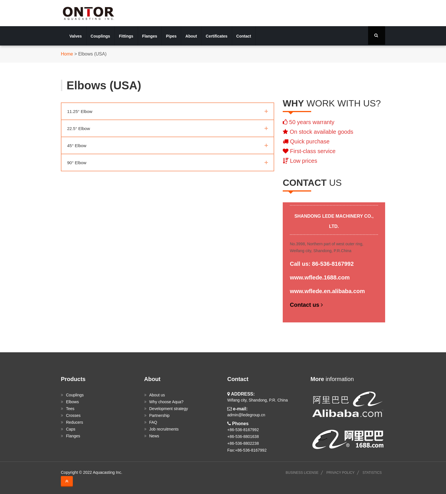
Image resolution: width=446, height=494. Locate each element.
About (191, 36)
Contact (243, 36)
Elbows (72, 402)
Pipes (171, 36)
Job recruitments (164, 429)
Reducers (74, 422)
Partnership (159, 415)
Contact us (307, 305)
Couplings (100, 36)
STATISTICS (372, 473)
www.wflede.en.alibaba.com (327, 291)
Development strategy (168, 408)
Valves (75, 36)
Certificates (216, 36)
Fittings (126, 36)
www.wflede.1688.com (320, 277)
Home (67, 54)
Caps (70, 429)
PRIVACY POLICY (341, 473)
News (154, 436)
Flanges (149, 36)
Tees (70, 408)
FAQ (153, 422)
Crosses (73, 415)
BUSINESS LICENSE (302, 473)
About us (157, 395)
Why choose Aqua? (166, 402)
